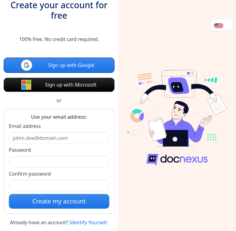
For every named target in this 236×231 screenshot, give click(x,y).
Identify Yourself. (88, 222)
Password (20, 150)
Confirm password (30, 173)
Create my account (59, 201)
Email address (25, 126)
